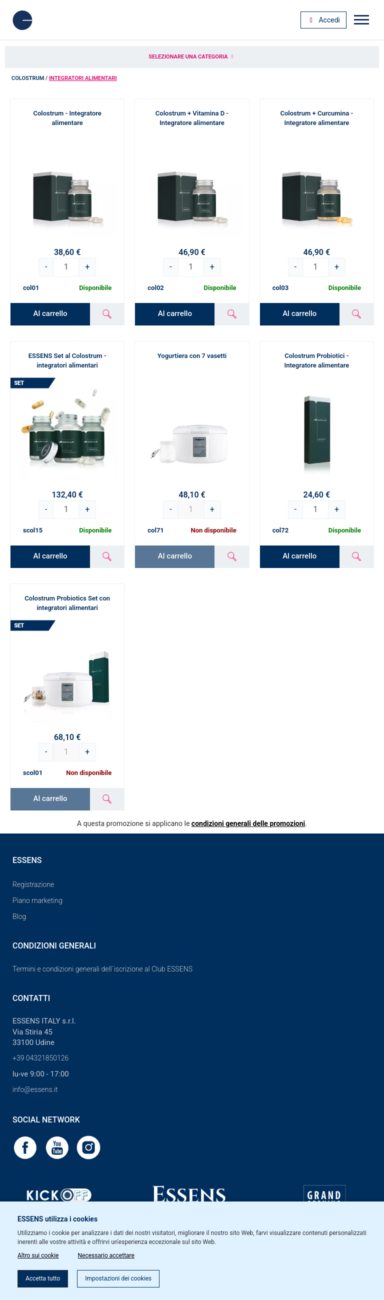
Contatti (31, 998)
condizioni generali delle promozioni (248, 824)
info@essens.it (35, 1090)
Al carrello (51, 313)
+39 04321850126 (40, 1058)
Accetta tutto (43, 1278)
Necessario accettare (106, 1255)
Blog (19, 916)
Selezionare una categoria (192, 57)
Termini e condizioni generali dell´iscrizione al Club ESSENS (102, 969)
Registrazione (33, 884)
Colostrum (28, 78)
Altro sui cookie (38, 1255)
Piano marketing (37, 900)
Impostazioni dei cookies (118, 1278)
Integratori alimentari (83, 78)
